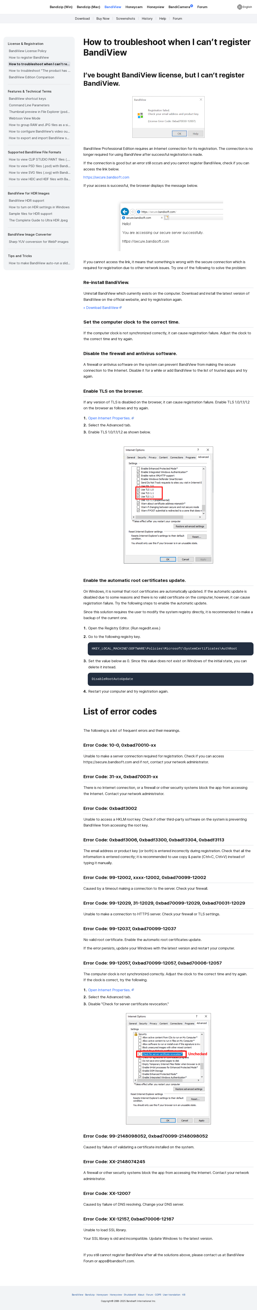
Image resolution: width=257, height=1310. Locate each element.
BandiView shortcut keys (27, 99)
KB (183, 1294)
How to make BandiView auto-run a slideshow (39, 263)
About (141, 1294)
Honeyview (155, 7)
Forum (202, 7)
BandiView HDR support (26, 201)
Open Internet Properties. (111, 418)
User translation (171, 1294)
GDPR (158, 1294)
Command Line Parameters (29, 105)
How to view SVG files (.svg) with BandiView (39, 173)
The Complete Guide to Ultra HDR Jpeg (38, 220)
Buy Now (103, 19)
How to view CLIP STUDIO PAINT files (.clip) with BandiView (39, 159)
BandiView (113, 7)
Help (162, 19)
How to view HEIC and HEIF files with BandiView (39, 179)
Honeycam (134, 7)
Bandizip (90, 1294)
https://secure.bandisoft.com (106, 177)
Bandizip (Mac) (88, 7)
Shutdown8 (130, 1294)
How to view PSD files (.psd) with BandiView (39, 166)
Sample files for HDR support (30, 214)
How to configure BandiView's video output (39, 131)
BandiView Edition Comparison (31, 77)
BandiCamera (181, 6)
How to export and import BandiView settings (39, 138)
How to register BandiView (29, 58)
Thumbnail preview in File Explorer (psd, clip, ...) (39, 112)
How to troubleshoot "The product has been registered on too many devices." (39, 71)
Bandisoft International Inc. (141, 1301)
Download (82, 19)
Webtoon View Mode (24, 118)
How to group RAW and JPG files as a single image (39, 125)
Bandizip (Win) (61, 7)
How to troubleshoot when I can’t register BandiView (39, 64)
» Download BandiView (102, 308)
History (147, 19)
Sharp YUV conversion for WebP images (39, 242)
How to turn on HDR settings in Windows (39, 207)
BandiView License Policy (28, 51)
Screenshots (125, 19)
